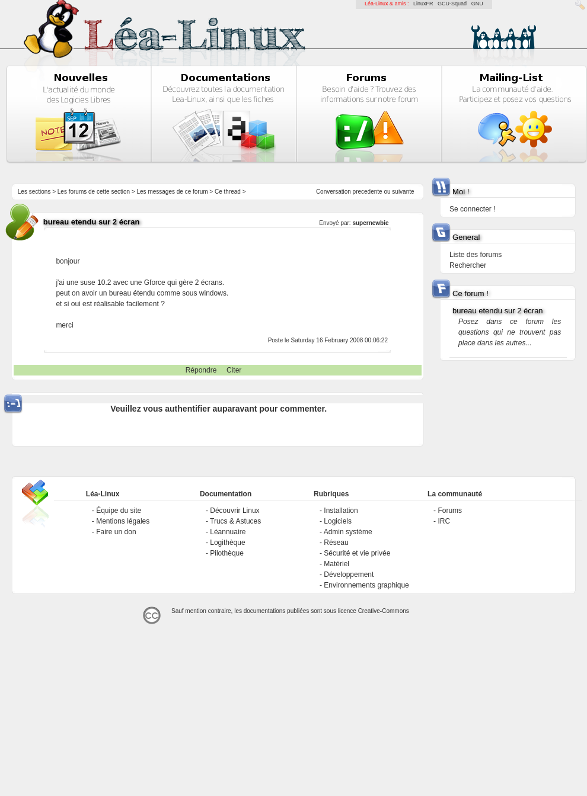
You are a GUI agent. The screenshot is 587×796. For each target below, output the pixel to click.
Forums (450, 510)
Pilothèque (227, 553)
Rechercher (467, 265)
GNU (477, 4)
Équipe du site (118, 510)
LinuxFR (423, 4)
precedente (367, 191)
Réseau (336, 542)
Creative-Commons (383, 611)
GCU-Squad (452, 4)
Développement (349, 574)
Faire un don (116, 532)
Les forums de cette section (94, 191)
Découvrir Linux (234, 510)
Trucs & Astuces (235, 521)
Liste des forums (475, 255)
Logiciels (338, 521)
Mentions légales (122, 521)
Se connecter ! (472, 209)
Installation (341, 510)
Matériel (336, 564)
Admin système (348, 532)
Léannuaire (227, 532)
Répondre (201, 370)
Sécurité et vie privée (357, 553)
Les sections (34, 191)
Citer (233, 370)
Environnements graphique (366, 585)
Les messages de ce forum (172, 191)
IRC (444, 521)
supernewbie (370, 223)
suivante (403, 191)
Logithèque (227, 542)
